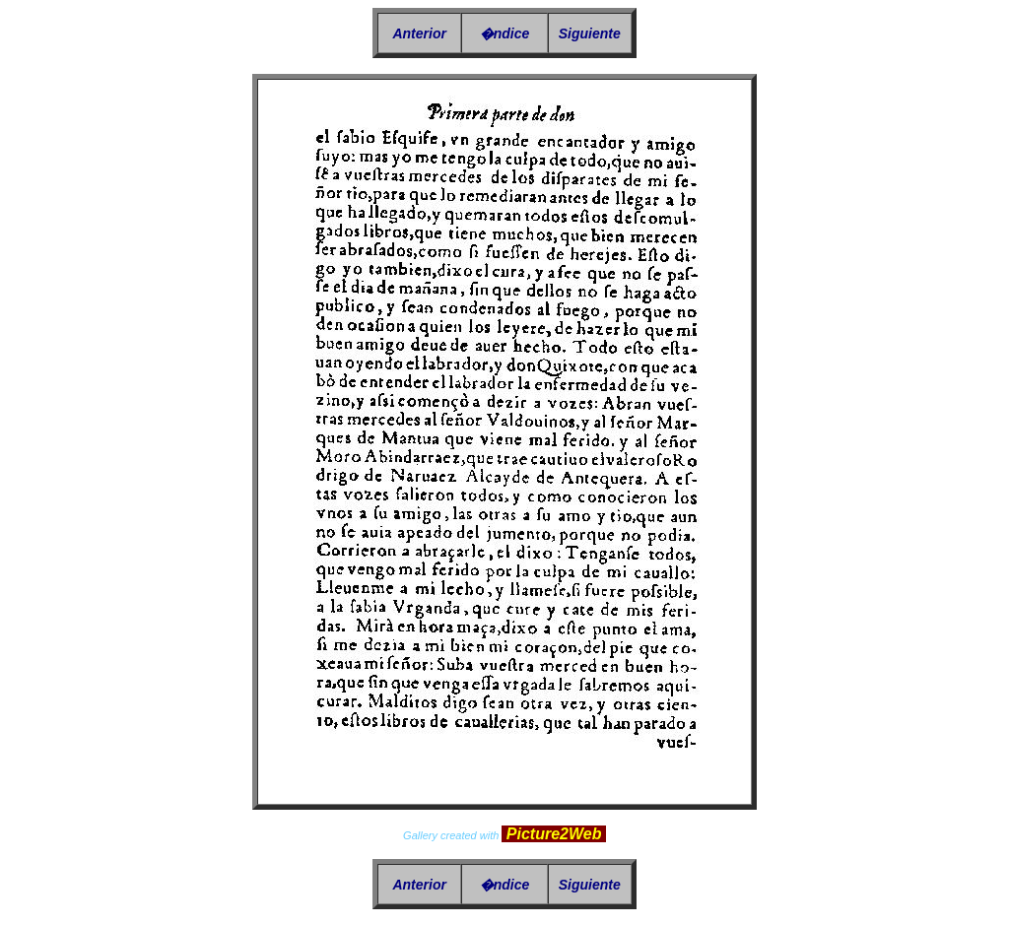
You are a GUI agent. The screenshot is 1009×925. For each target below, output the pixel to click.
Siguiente (590, 33)
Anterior (418, 33)
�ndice (505, 33)
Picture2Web (554, 834)
